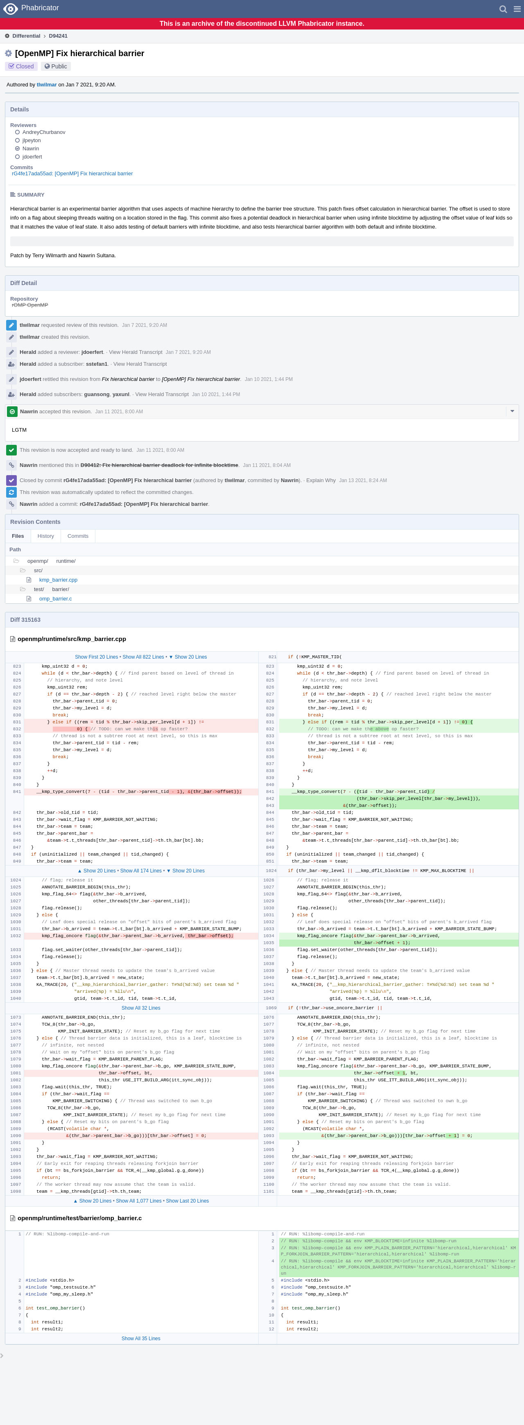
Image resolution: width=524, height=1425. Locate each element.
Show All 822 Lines (143, 657)
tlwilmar (47, 85)
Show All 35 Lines (141, 1338)
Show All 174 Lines (141, 871)
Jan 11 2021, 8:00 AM (119, 412)
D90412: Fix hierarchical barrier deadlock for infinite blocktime (159, 465)
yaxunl (121, 394)
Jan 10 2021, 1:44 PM (269, 379)
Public (59, 66)
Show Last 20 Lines (187, 1201)
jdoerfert (32, 157)
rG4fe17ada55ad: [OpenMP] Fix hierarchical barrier (72, 173)
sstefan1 (97, 364)
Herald (28, 352)
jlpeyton (32, 140)
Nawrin (31, 148)
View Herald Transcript (136, 352)
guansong (97, 394)
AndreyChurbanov (44, 132)
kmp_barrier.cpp (58, 580)
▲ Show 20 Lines (96, 871)
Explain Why (321, 480)
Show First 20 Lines (96, 657)
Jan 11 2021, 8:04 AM (267, 465)
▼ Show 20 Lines (188, 657)
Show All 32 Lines (141, 1008)
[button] (517, 9)
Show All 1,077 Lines (138, 1201)
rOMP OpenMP (30, 305)
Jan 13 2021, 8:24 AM (363, 480)
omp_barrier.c (55, 599)
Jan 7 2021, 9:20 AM (144, 325)
